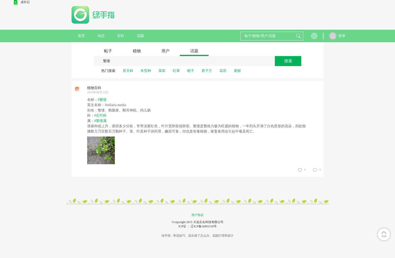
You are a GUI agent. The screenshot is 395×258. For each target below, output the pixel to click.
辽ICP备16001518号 (204, 226)
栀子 (190, 71)
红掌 (176, 71)
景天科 (128, 71)
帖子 (108, 51)
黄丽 (237, 71)
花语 (222, 71)
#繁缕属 (100, 121)
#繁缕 (102, 100)
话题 (194, 51)
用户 (165, 51)
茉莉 (162, 71)
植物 (137, 51)
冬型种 (146, 71)
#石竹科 (100, 115)
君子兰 (207, 71)
